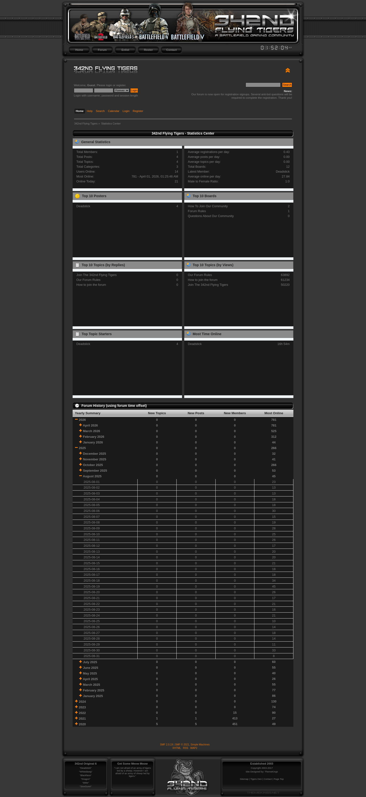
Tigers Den (256, 779)
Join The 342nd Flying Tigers (96, 275)
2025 (82, 448)
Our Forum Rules (88, 280)
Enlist (125, 49)
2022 (82, 713)
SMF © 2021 (182, 744)
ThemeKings (271, 771)
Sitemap (244, 779)
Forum (102, 49)
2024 (82, 701)
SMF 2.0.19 (166, 744)
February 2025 (93, 690)
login (109, 85)
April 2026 (90, 425)
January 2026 (93, 442)
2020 (82, 724)
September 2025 (95, 470)
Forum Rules (197, 211)
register (121, 85)
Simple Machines (200, 744)
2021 (82, 718)
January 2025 (93, 696)
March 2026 (91, 431)
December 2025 (94, 453)
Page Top (279, 779)
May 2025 (90, 673)
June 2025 (90, 668)
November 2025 (94, 459)
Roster (148, 49)
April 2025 (90, 679)
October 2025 (93, 465)
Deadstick (282, 171)
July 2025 (90, 662)
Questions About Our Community (211, 216)
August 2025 (92, 476)
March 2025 (91, 685)
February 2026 (93, 437)
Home (79, 49)
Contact (171, 49)
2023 (82, 707)
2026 (82, 420)
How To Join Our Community (208, 206)
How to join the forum (91, 285)
